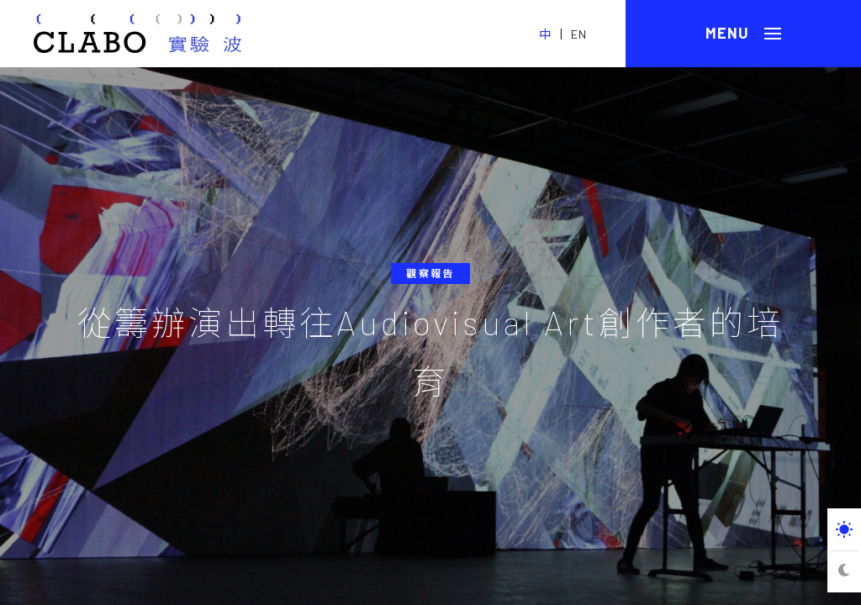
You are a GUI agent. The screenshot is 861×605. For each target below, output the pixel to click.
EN (579, 34)
